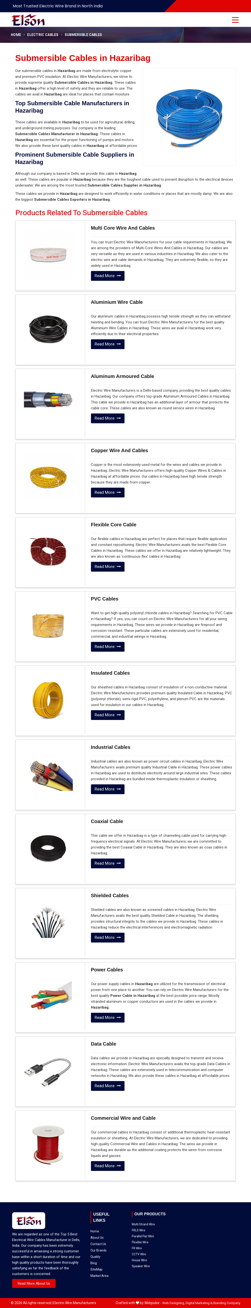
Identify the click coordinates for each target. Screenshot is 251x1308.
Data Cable (103, 1044)
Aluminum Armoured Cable (122, 376)
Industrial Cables (110, 747)
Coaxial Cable (107, 821)
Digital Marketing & (199, 1303)
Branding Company (226, 1303)
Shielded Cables (110, 895)
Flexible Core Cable (114, 524)
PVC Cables (104, 598)
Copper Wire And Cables (119, 450)
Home (16, 34)
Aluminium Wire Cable (117, 302)
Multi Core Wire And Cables (123, 228)
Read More (108, 276)
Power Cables (107, 969)
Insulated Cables (110, 673)
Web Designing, (173, 1303)
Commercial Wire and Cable (123, 1118)
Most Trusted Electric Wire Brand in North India (58, 6)
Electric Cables (43, 34)
